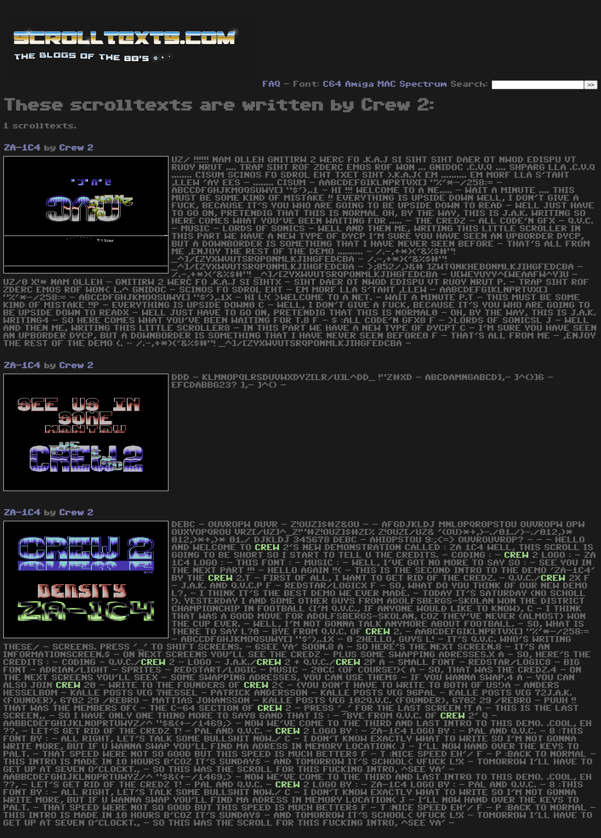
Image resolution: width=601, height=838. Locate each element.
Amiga (359, 84)
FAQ (272, 84)
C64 (332, 84)
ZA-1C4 (22, 148)
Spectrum (423, 84)
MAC (387, 84)
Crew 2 (77, 148)
